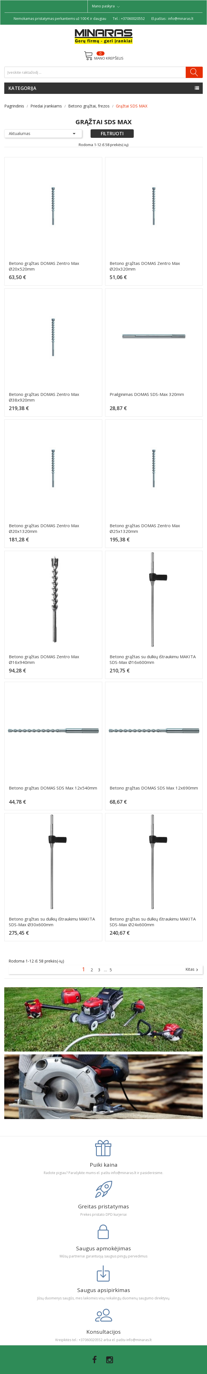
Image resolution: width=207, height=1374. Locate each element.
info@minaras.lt (180, 18)
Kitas (192, 969)
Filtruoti (112, 133)
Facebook (94, 1359)
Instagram (109, 1359)
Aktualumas (43, 133)
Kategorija (22, 88)
